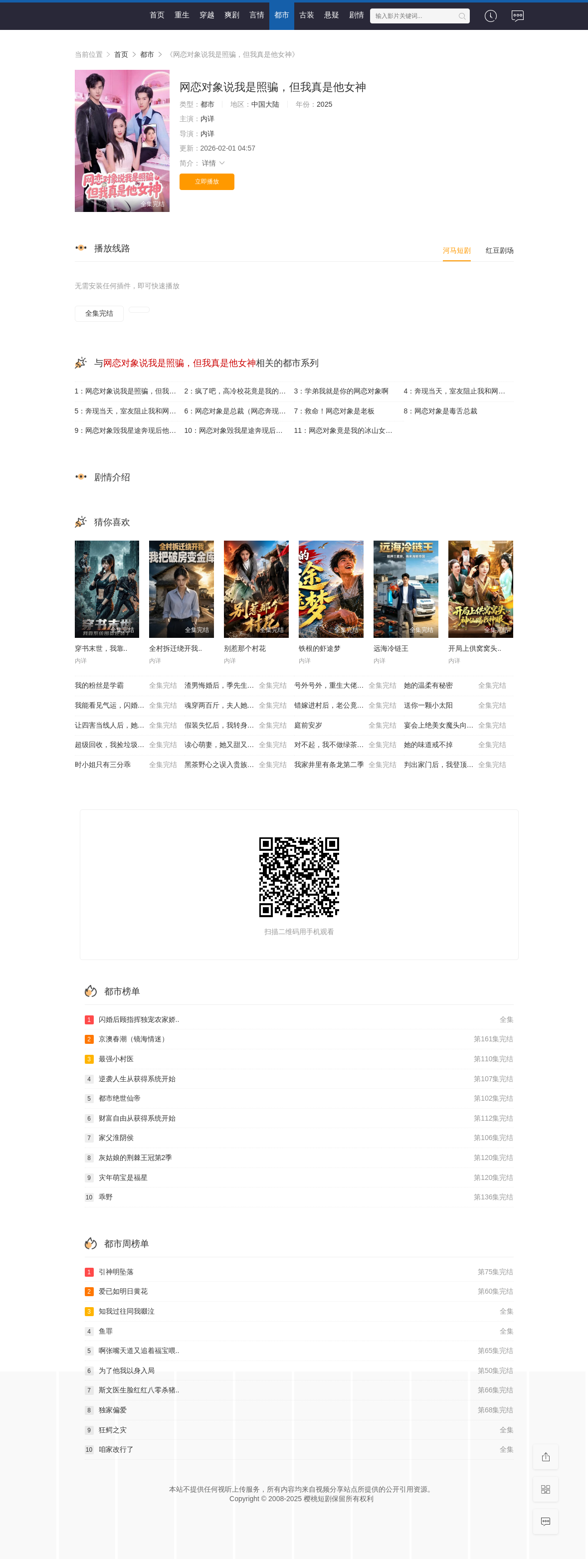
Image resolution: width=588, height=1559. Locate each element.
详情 (214, 163)
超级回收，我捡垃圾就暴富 (126, 745)
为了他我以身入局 (299, 1371)
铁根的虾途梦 (320, 648)
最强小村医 (299, 1059)
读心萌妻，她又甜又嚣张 (236, 745)
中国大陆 (265, 104)
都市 (281, 14)
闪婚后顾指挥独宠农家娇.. (299, 1020)
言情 (256, 14)
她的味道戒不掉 (455, 745)
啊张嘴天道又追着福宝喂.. (299, 1351)
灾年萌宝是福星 (299, 1178)
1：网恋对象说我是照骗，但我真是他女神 (130, 391)
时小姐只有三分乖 (126, 765)
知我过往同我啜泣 (299, 1312)
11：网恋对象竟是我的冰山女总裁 (347, 430)
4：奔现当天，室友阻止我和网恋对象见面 (459, 391)
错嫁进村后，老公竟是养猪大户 (345, 706)
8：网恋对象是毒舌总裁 (441, 411)
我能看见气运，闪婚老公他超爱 (126, 706)
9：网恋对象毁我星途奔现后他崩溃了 (130, 430)
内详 (207, 119)
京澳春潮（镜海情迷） (299, 1039)
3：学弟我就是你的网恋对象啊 (341, 391)
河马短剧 (457, 250)
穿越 (206, 14)
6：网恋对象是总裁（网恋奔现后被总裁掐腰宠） (239, 411)
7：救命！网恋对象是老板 (334, 411)
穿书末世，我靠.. (101, 648)
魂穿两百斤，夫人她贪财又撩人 (236, 706)
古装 (306, 14)
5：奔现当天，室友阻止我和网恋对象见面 (130, 411)
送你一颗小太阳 (455, 706)
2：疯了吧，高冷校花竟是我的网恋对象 (239, 391)
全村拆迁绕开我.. (175, 648)
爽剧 (231, 14)
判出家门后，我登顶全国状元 (455, 765)
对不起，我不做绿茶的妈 (345, 745)
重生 (182, 14)
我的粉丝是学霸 (126, 686)
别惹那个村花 (245, 648)
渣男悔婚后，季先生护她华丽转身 (237, 686)
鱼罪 (299, 1332)
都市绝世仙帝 (299, 1099)
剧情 (356, 14)
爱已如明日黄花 (299, 1292)
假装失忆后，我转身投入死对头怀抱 (239, 726)
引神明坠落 (299, 1272)
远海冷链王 (391, 648)
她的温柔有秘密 (455, 686)
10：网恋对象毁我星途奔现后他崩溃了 (239, 430)
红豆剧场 (500, 250)
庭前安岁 (345, 726)
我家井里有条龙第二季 (345, 765)
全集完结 (99, 313)
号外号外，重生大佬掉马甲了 (345, 686)
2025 (324, 104)
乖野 (299, 1197)
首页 (157, 14)
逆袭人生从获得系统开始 (299, 1079)
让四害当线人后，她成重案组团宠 (127, 726)
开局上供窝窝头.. (474, 648)
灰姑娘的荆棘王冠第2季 (299, 1158)
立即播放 (207, 181)
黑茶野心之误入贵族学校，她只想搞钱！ (239, 765)
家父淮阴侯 (299, 1138)
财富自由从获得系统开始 (299, 1119)
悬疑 (331, 14)
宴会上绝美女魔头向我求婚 (455, 726)
